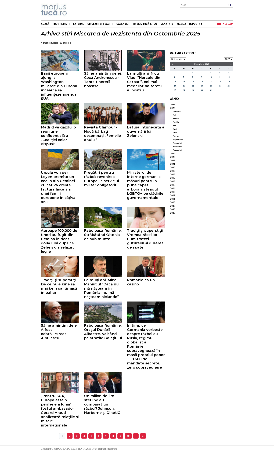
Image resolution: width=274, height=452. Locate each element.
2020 (172, 167)
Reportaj (195, 24)
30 (202, 90)
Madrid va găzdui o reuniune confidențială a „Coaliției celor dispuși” (58, 135)
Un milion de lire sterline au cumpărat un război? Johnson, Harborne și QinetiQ (102, 404)
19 (229, 81)
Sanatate (166, 24)
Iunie (175, 129)
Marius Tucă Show (145, 24)
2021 (172, 164)
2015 (172, 185)
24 (211, 86)
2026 (172, 104)
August (176, 136)
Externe (78, 24)
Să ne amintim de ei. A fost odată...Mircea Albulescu (59, 331)
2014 (172, 188)
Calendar (122, 24)
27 (175, 90)
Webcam (227, 24)
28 (184, 90)
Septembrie (178, 139)
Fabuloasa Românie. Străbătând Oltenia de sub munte (103, 234)
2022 (172, 160)
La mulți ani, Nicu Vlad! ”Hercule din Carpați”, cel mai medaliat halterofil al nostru (144, 81)
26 (229, 86)
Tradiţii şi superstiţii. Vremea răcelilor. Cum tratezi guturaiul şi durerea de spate (145, 238)
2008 (172, 209)
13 (175, 81)
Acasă (45, 24)
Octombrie (177, 143)
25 (220, 86)
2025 (172, 108)
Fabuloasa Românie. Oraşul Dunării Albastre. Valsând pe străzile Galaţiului (103, 331)
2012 (172, 195)
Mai (174, 125)
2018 (172, 174)
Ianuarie (177, 111)
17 (211, 81)
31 (211, 90)
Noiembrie (177, 146)
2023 (172, 157)
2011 (172, 199)
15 (193, 81)
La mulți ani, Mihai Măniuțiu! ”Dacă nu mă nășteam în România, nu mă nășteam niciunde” (101, 288)
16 (202, 81)
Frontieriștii (61, 24)
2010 (172, 202)
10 (128, 436)
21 (184, 86)
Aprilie (176, 122)
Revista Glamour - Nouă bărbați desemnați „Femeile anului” (102, 133)
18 (220, 81)
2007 (172, 213)
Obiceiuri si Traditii (100, 24)
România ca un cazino (141, 282)
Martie (176, 118)
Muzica (181, 24)
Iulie (175, 132)
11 (220, 77)
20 (175, 86)
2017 (172, 178)
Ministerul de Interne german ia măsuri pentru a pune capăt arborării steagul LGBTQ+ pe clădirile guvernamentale (145, 185)
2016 (172, 181)
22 (193, 86)
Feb (174, 115)
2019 (172, 171)
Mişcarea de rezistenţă (73, 10)
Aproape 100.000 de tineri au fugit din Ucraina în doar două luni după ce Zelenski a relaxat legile (59, 241)
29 (193, 90)
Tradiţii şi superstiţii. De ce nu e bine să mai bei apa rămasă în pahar (59, 286)
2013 (172, 192)
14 (184, 81)
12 (229, 77)
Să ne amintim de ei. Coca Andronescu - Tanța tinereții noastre (103, 79)
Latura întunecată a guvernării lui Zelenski (145, 131)
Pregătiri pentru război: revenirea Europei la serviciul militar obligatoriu (101, 178)
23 (202, 86)
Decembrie (177, 150)
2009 (172, 206)
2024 (172, 153)
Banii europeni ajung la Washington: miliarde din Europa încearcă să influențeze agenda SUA (59, 86)
